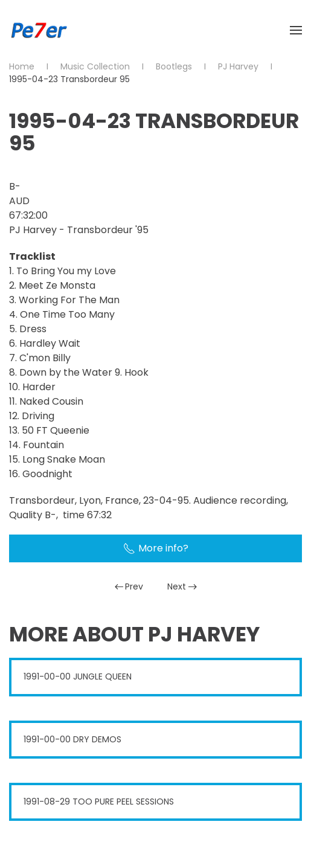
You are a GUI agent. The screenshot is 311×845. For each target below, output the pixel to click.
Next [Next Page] (182, 586)
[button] (296, 30)
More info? (155, 548)
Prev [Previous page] (129, 586)
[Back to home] (39, 30)
